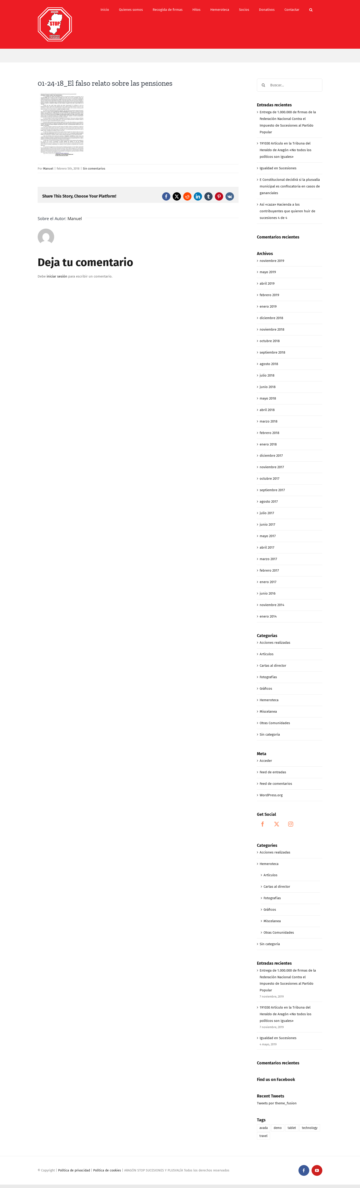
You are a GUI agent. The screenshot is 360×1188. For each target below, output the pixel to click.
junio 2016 (268, 593)
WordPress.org (271, 795)
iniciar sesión (57, 276)
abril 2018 (267, 410)
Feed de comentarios (276, 784)
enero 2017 (268, 582)
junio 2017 (267, 524)
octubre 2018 (270, 341)
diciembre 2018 (271, 318)
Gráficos (266, 688)
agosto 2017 (269, 501)
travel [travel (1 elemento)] (263, 1136)
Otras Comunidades (275, 723)
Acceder (266, 761)
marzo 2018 (268, 421)
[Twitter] (276, 824)
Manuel (48, 168)
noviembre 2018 (272, 329)
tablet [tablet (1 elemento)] (292, 1128)
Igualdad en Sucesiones (278, 168)
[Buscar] (263, 85)
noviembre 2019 (272, 261)
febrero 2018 (269, 433)
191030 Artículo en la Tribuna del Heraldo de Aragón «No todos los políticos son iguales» (285, 150)
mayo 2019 (268, 272)
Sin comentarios (94, 168)
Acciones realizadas (275, 643)
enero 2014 (268, 616)
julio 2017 (267, 513)
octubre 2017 (269, 478)
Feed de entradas (273, 772)
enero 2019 (268, 306)
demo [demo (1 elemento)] (278, 1128)
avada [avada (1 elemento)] (263, 1128)
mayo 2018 (268, 398)
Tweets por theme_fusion (277, 1103)
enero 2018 (268, 444)
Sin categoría (270, 734)
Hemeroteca (269, 700)
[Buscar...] (289, 85)
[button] (310, 9)
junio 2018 (268, 387)
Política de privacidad (74, 1170)
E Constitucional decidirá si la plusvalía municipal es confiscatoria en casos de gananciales (290, 186)
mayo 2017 (268, 536)
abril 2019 (267, 283)
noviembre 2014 (272, 605)
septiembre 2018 (272, 352)
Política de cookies (107, 1170)
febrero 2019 (269, 295)
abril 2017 (267, 547)
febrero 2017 (269, 570)
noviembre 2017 (272, 467)
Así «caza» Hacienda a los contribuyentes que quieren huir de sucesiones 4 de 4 (287, 211)
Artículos (266, 654)
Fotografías (268, 677)
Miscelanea (268, 711)
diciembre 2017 (271, 456)
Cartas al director (273, 665)
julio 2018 (267, 375)
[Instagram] (290, 824)
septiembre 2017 (272, 490)
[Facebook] (262, 824)
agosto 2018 (269, 364)
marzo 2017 (268, 559)
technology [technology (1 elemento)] (310, 1128)
